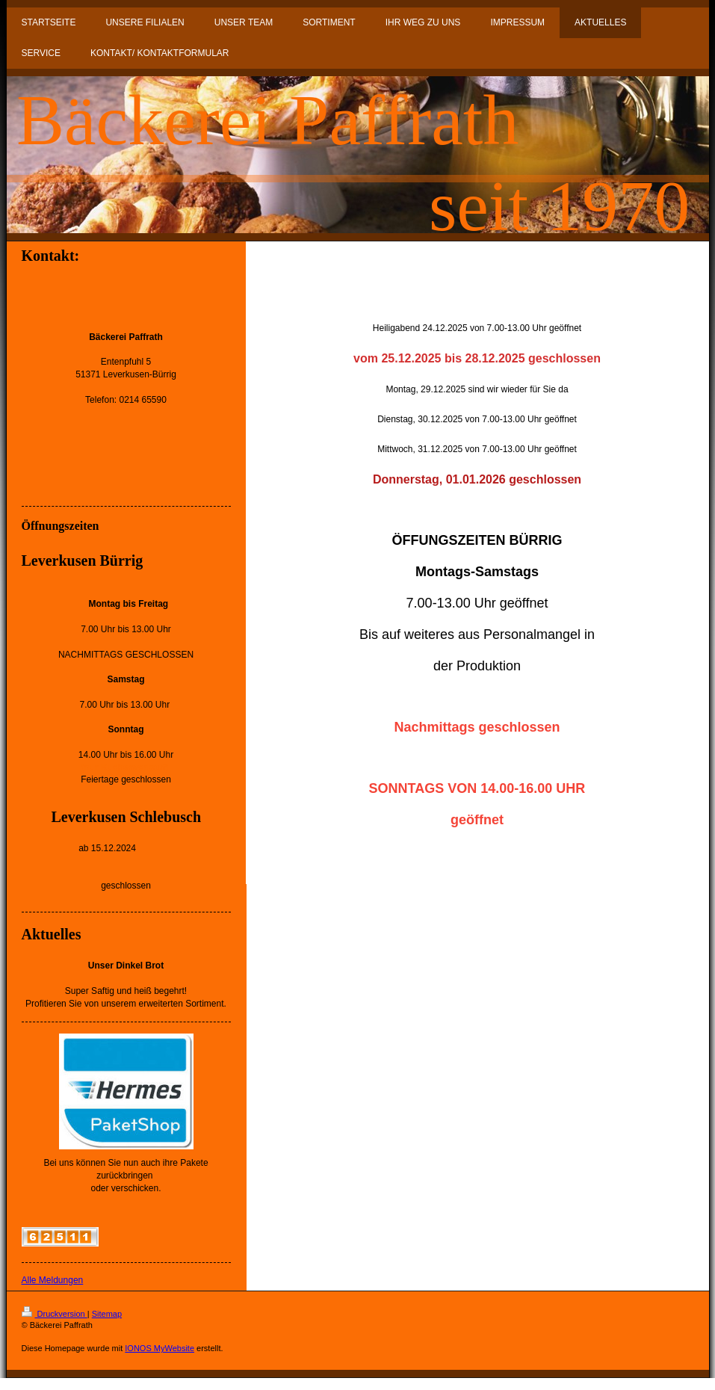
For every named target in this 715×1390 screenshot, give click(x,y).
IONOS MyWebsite (159, 1348)
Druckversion (54, 1313)
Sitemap (107, 1313)
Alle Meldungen (53, 1280)
